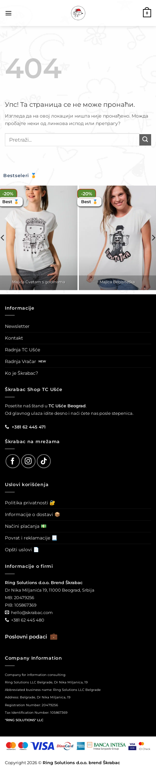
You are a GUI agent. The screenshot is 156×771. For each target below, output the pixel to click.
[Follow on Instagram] (28, 461)
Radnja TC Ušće (22, 350)
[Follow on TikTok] (44, 461)
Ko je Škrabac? (21, 373)
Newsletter (17, 326)
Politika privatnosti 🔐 (30, 503)
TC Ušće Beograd (67, 405)
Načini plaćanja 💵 (26, 526)
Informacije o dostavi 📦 (32, 514)
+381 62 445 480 (27, 620)
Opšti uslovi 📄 (22, 550)
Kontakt (14, 338)
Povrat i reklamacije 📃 (31, 538)
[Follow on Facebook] (13, 461)
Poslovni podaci (31, 637)
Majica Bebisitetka (117, 281)
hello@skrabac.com (32, 612)
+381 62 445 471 (29, 426)
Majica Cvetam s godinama (38, 281)
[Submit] (145, 140)
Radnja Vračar (20, 361)
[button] (8, 13)
